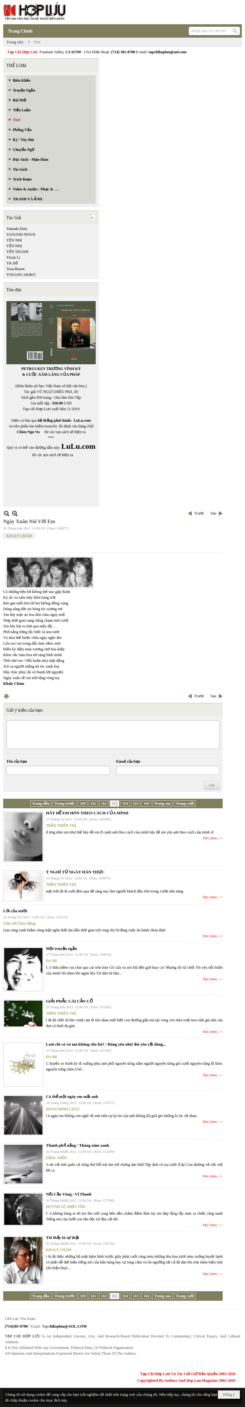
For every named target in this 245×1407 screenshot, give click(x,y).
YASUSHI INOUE (20, 234)
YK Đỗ (12, 263)
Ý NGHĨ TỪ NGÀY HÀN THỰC (75, 872)
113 (114, 803)
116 (146, 803)
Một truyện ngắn (61, 948)
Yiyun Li (13, 257)
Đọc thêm (210, 838)
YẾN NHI (14, 246)
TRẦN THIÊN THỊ (61, 825)
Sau (213, 513)
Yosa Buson (15, 269)
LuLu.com (82, 420)
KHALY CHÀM (19, 536)
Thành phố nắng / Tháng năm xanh (77, 1145)
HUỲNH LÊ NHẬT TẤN (65, 1206)
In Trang (6, 696)
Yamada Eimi (16, 228)
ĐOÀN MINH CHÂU (63, 1109)
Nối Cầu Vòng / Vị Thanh (69, 1194)
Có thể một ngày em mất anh (72, 1096)
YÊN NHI (14, 240)
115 (135, 803)
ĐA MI (51, 961)
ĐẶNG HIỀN (56, 1158)
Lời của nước (15, 910)
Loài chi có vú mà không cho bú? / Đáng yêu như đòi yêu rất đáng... (106, 1044)
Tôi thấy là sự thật (62, 1237)
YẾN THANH (17, 251)
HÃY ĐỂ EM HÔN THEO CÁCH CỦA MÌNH (87, 813)
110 (82, 803)
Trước (199, 513)
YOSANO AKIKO (20, 274)
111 (93, 803)
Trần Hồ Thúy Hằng (19, 923)
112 (104, 803)
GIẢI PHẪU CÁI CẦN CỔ (69, 1001)
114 (125, 803)
